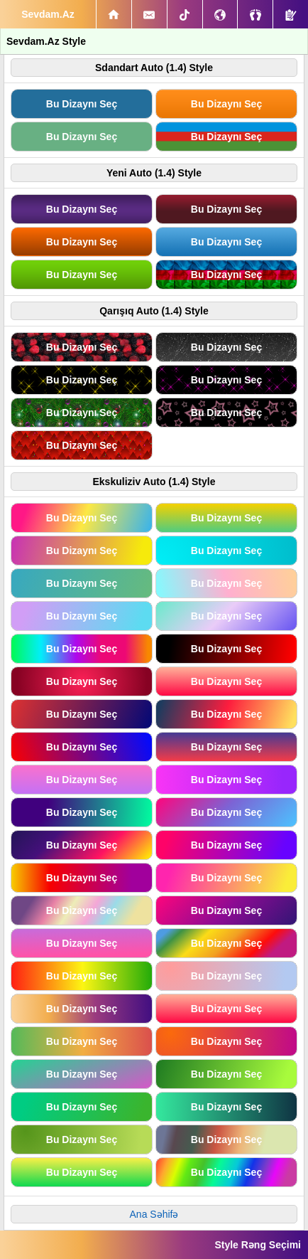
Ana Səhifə (154, 1214)
